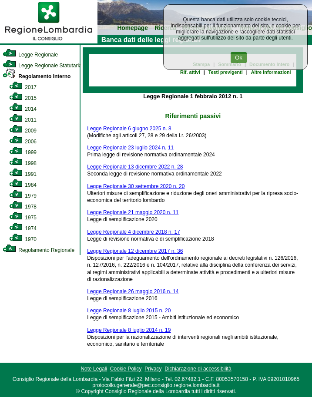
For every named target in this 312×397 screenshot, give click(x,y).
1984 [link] (23, 185)
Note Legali (94, 369)
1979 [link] (23, 196)
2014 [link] (23, 109)
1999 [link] (23, 152)
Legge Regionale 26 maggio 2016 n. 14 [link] (132, 291)
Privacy (152, 369)
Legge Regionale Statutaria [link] (42, 66)
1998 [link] (23, 163)
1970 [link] (23, 239)
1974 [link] (23, 228)
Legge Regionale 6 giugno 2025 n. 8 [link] (129, 129)
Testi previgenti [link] (225, 72)
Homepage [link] (132, 28)
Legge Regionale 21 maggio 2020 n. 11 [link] (132, 212)
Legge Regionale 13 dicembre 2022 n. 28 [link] (135, 167)
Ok (238, 57)
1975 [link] (23, 218)
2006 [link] (23, 142)
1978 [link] (23, 207)
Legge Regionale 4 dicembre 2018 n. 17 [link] (133, 232)
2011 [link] (23, 120)
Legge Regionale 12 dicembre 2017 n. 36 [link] (135, 251)
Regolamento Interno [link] (36, 76)
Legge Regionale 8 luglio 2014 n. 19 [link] (129, 330)
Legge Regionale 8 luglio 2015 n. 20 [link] (129, 311)
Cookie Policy (126, 369)
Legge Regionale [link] (30, 55)
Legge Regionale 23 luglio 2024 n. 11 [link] (130, 148)
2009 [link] (23, 131)
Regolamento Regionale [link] (38, 250)
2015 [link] (23, 98)
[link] (48, 42)
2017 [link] (23, 87)
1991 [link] (23, 174)
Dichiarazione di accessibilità (197, 369)
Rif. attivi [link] (190, 72)
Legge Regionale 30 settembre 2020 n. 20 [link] (136, 186)
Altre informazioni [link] (271, 72)
